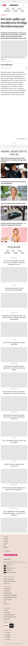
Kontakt (6, 610)
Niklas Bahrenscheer (6, 65)
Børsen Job (6, 583)
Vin (13, 437)
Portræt (15, 11)
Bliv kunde (6, 604)
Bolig (13, 9)
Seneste (6, 543)
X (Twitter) (7, 639)
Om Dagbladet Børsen (9, 614)
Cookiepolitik (7, 591)
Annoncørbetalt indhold (10, 617)
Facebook (7, 637)
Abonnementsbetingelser (10, 595)
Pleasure (3, 14)
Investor (6, 541)
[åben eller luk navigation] (2, 5)
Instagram (7, 635)
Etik (5, 601)
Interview (13, 312)
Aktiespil (6, 547)
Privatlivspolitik (7, 593)
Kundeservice (7, 588)
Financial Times (9, 568)
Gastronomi (7, 11)
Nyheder (6, 538)
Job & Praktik (7, 612)
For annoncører (7, 599)
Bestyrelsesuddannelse (10, 581)
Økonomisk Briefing (10, 572)
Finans (7, 566)
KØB (5, 5)
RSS (5, 545)
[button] (26, 5)
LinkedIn (7, 632)
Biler (7, 9)
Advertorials (7, 619)
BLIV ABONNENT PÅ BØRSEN (10, 554)
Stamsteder (13, 363)
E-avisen (8, 551)
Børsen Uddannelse (9, 579)
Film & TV (19, 9)
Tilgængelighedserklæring (10, 597)
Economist (8, 570)
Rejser (22, 11)
